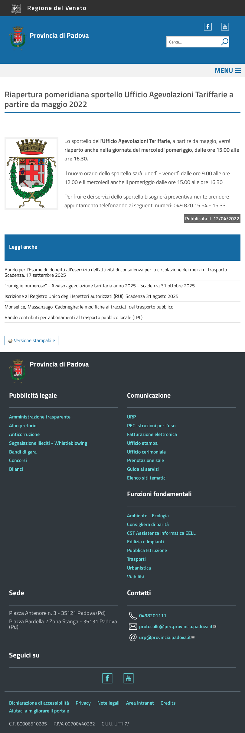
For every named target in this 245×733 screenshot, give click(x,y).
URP (131, 416)
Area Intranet (140, 702)
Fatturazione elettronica (152, 434)
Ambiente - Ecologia (148, 515)
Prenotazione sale (145, 460)
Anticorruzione (24, 434)
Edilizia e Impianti (145, 541)
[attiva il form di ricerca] (223, 41)
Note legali (108, 702)
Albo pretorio (22, 425)
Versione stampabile (31, 340)
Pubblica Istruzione (147, 550)
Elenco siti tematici (147, 477)
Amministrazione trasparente (39, 416)
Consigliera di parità (148, 524)
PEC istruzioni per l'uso (151, 425)
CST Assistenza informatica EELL (161, 533)
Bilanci (16, 469)
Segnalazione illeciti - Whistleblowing (48, 443)
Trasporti (136, 559)
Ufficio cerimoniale (146, 451)
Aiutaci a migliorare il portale (39, 710)
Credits (168, 702)
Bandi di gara (23, 451)
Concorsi (18, 460)
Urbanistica (139, 567)
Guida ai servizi (143, 469)
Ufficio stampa (142, 443)
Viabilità (135, 576)
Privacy (83, 702)
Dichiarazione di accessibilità (39, 702)
